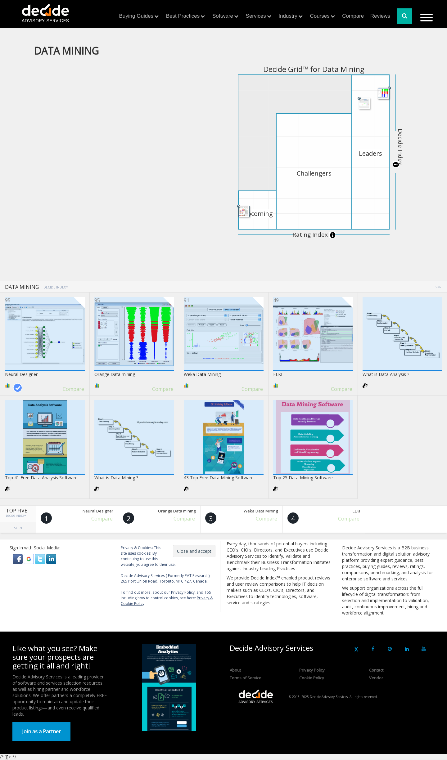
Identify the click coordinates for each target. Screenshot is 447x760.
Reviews (380, 16)
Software (222, 16)
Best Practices (183, 16)
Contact (376, 670)
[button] (18, 558)
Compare (353, 16)
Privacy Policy (312, 670)
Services (256, 16)
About (235, 670)
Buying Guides (136, 16)
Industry (287, 16)
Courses (319, 16)
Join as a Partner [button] (41, 731)
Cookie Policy (311, 678)
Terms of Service (245, 678)
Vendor (376, 678)
